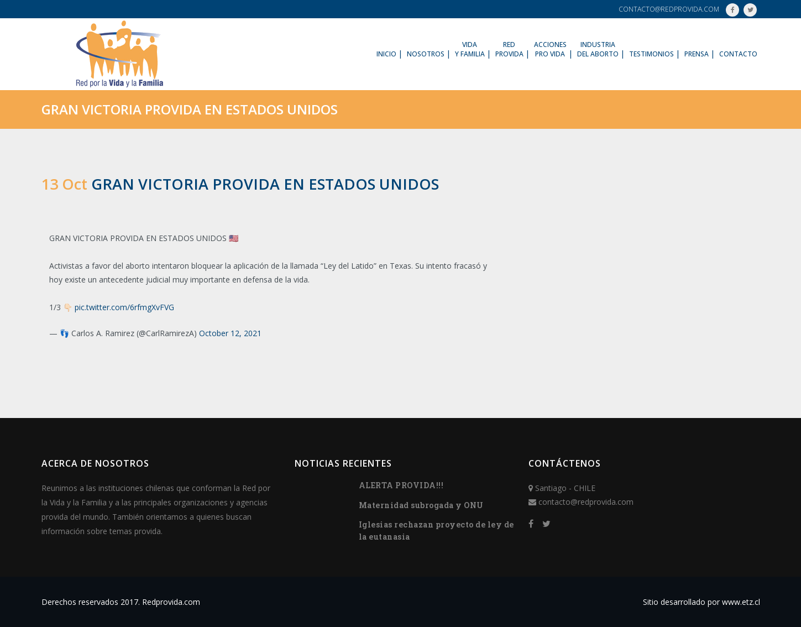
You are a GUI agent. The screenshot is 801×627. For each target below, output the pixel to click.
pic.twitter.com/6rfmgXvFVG (124, 307)
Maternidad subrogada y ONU (421, 505)
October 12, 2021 (230, 333)
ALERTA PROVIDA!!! (401, 485)
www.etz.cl (741, 602)
